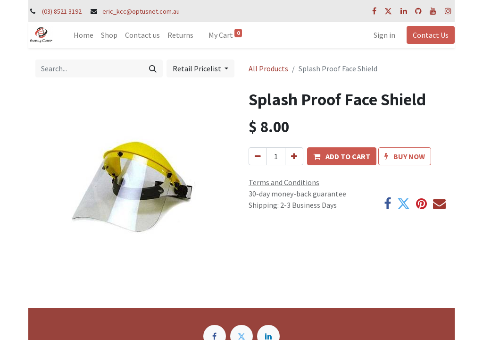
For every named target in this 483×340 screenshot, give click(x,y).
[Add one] (294, 156)
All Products (268, 68)
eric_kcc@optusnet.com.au (141, 11)
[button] (341, 156)
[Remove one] (258, 156)
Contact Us (431, 35)
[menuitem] (83, 35)
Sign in (384, 35)
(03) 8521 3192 (62, 11)
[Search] (153, 68)
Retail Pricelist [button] (198, 68)
